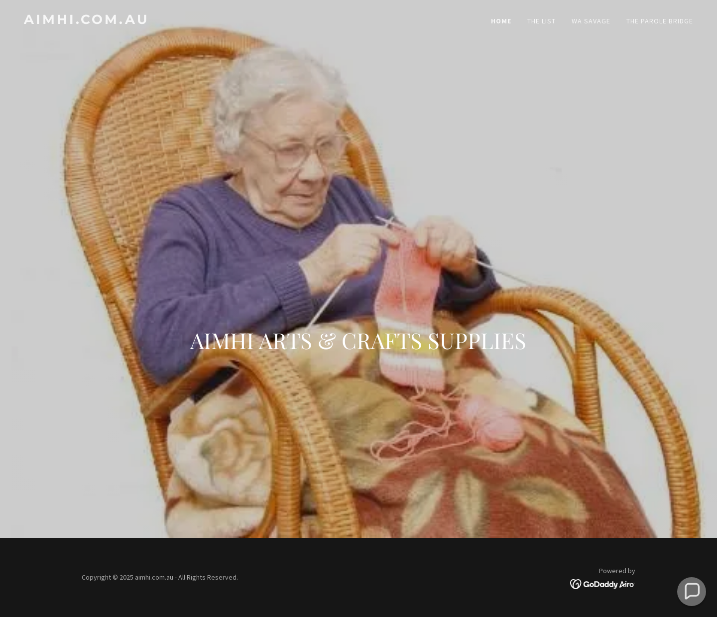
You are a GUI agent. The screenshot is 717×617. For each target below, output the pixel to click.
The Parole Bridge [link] (659, 20)
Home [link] (501, 20)
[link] (187, 21)
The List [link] (541, 20)
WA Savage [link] (591, 20)
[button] (692, 592)
